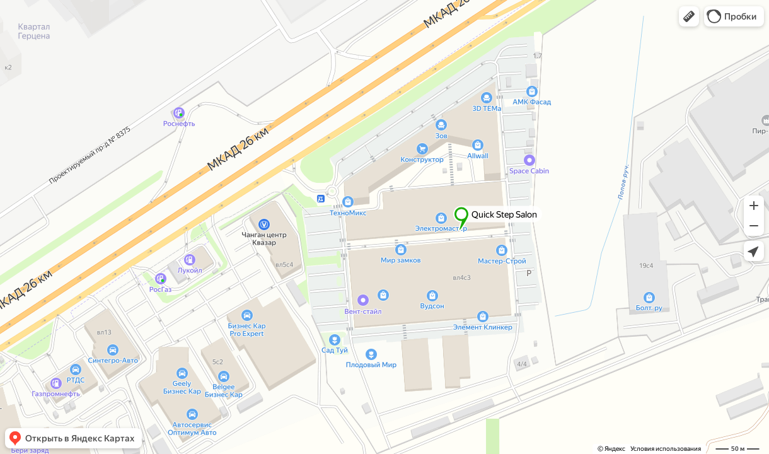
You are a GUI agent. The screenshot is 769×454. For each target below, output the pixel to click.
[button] (689, 16)
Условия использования (665, 448)
